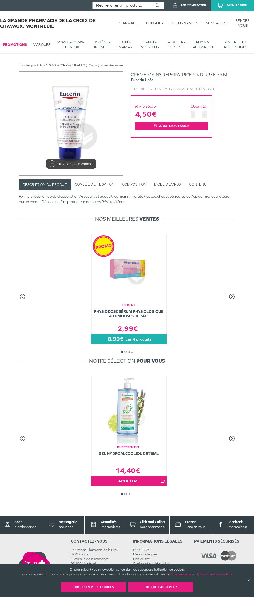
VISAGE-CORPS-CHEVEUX (70, 44)
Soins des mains (112, 65)
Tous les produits (31, 65)
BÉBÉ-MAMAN (125, 44)
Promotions (15, 45)
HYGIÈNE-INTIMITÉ (101, 44)
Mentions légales (145, 554)
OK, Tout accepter (161, 587)
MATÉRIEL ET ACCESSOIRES (235, 44)
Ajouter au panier (171, 126)
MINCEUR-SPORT (176, 44)
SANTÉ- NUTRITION (150, 44)
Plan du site (141, 559)
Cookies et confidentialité (151, 563)
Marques (41, 45)
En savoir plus (181, 574)
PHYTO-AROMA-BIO (203, 44)
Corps (93, 65)
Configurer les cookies (93, 587)
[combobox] (122, 5)
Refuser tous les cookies (214, 574)
